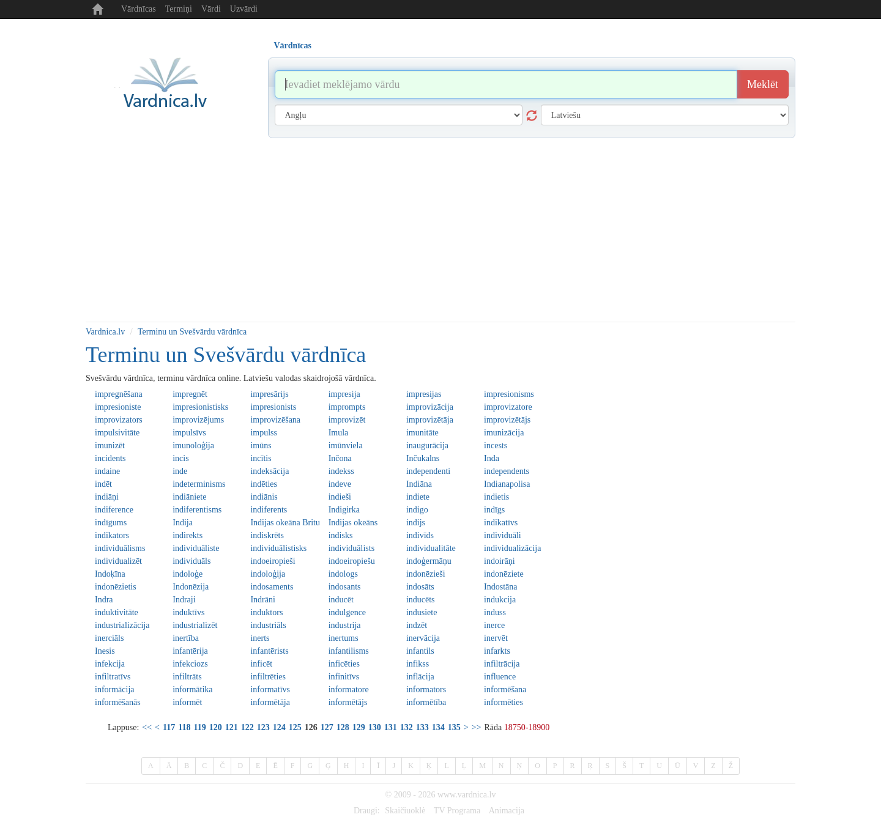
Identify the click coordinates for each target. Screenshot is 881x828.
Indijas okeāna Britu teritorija (284, 522)
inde (180, 471)
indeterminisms (199, 484)
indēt (103, 484)
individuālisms (120, 548)
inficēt (261, 663)
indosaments (271, 586)
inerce (494, 625)
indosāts (420, 586)
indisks (341, 535)
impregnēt (190, 394)
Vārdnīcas (138, 8)
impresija (344, 394)
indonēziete (504, 573)
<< (147, 727)
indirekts (188, 535)
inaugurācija (427, 445)
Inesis (105, 651)
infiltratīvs (112, 676)
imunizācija (504, 432)
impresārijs (269, 394)
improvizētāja (429, 419)
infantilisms (349, 651)
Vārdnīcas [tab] (292, 45)
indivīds (420, 535)
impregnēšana (119, 394)
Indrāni (262, 599)
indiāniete (189, 496)
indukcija (500, 599)
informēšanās (118, 702)
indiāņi (107, 496)
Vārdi (211, 8)
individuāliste (196, 548)
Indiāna (419, 484)
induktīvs (188, 612)
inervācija (423, 638)
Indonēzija (191, 586)
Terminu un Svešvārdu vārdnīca (192, 331)
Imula (339, 432)
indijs (415, 522)
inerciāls (109, 638)
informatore (349, 689)
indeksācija (269, 471)
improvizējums (198, 419)
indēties (263, 484)
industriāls (268, 625)
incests (495, 445)
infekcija (110, 663)
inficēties (344, 663)
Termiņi (178, 8)
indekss (341, 471)
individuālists (351, 548)
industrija (345, 625)
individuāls (191, 561)
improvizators (119, 419)
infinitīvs (344, 676)
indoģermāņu (429, 561)
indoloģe (188, 573)
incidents (110, 458)
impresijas (424, 394)
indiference (114, 509)
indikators (112, 535)
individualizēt (118, 561)
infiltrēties (268, 676)
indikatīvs (501, 522)
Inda (491, 458)
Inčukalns (422, 458)
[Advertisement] (440, 230)
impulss (263, 432)
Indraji (184, 599)
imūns (260, 445)
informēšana (505, 689)
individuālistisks (278, 548)
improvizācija (429, 407)
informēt (187, 702)
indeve (340, 484)
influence (500, 676)
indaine (107, 471)
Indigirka (344, 509)
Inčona (340, 458)
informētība (426, 702)
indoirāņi (499, 561)
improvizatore (508, 407)
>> (476, 727)
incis (180, 458)
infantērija (190, 651)
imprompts (347, 407)
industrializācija (122, 625)
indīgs (494, 509)
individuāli (502, 535)
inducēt (341, 599)
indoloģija (267, 573)
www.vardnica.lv (466, 794)
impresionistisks (200, 407)
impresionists (273, 407)
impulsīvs (189, 432)
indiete (417, 496)
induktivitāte (116, 612)
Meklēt (762, 84)
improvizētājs (507, 419)
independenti (428, 471)
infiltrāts (187, 676)
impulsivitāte (117, 432)
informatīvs (270, 689)
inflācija (420, 676)
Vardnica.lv (105, 331)
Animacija (506, 810)
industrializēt (195, 625)
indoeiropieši (272, 561)
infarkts (497, 651)
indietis (496, 496)
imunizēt (110, 445)
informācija (115, 689)
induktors (266, 612)
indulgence (347, 612)
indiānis (263, 496)
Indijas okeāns (353, 522)
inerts (259, 638)
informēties (503, 702)
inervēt (496, 638)
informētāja (270, 702)
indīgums (111, 522)
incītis (260, 458)
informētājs (348, 702)
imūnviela (346, 445)
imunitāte (422, 432)
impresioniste (118, 407)
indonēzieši (425, 573)
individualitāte (431, 548)
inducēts (420, 599)
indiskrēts (266, 535)
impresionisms (509, 394)
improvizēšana (275, 419)
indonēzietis (115, 586)
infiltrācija (501, 663)
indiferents (268, 509)
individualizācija (512, 548)
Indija (183, 522)
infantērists (269, 651)
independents (506, 471)
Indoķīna (110, 573)
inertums (344, 638)
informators (426, 689)
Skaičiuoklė (405, 810)
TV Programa (457, 810)
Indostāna (500, 586)
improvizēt (347, 419)
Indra (104, 599)
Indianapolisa (507, 484)
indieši (340, 496)
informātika (192, 689)
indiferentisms (197, 509)
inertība (186, 638)
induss (495, 612)
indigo (417, 509)
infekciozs (190, 663)
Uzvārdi (244, 8)
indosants (345, 586)
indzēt (416, 625)
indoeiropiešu (352, 561)
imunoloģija (193, 445)
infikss (417, 663)
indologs (343, 573)
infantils (420, 651)
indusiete (421, 612)
